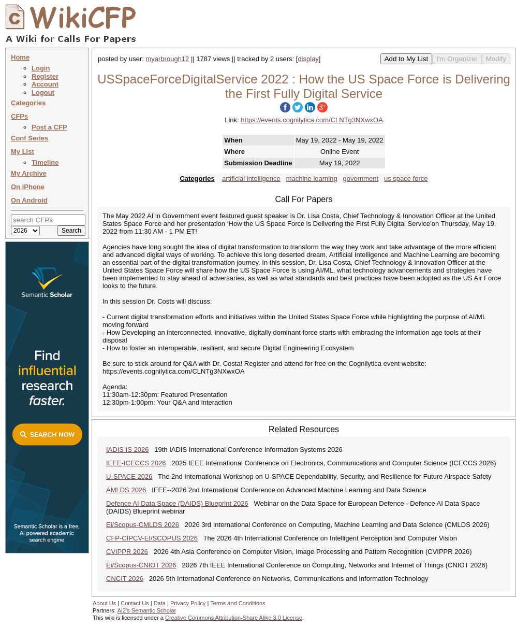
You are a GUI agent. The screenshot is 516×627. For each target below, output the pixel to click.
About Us (104, 603)
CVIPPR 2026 (127, 551)
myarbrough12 (167, 59)
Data (160, 603)
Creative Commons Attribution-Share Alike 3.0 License (233, 618)
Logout (43, 92)
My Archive (29, 173)
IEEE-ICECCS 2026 (136, 463)
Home (20, 57)
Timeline (45, 162)
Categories (28, 103)
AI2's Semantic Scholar (146, 610)
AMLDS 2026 (126, 490)
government (361, 178)
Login (41, 68)
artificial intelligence (251, 178)
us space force (406, 178)
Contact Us (135, 603)
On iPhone (28, 187)
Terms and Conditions (237, 603)
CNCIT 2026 (124, 578)
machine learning (311, 178)
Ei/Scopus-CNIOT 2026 (141, 565)
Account (45, 84)
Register (45, 76)
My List (22, 151)
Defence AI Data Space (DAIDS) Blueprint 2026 (177, 503)
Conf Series (29, 138)
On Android (29, 200)
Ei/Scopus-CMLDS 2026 (142, 525)
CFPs (19, 116)
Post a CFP (49, 127)
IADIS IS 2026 (127, 449)
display (308, 59)
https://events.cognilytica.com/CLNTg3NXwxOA (312, 120)
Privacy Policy (187, 603)
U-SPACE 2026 (129, 476)
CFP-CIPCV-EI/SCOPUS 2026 (152, 538)
